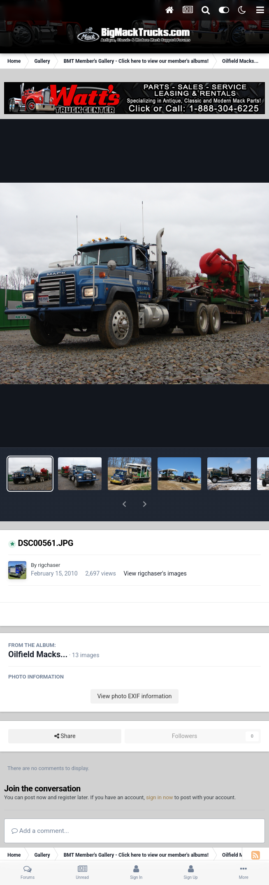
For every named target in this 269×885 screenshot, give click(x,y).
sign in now (159, 776)
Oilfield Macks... (37, 633)
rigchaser (49, 544)
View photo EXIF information (134, 675)
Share (65, 715)
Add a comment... (40, 809)
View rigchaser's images (155, 552)
